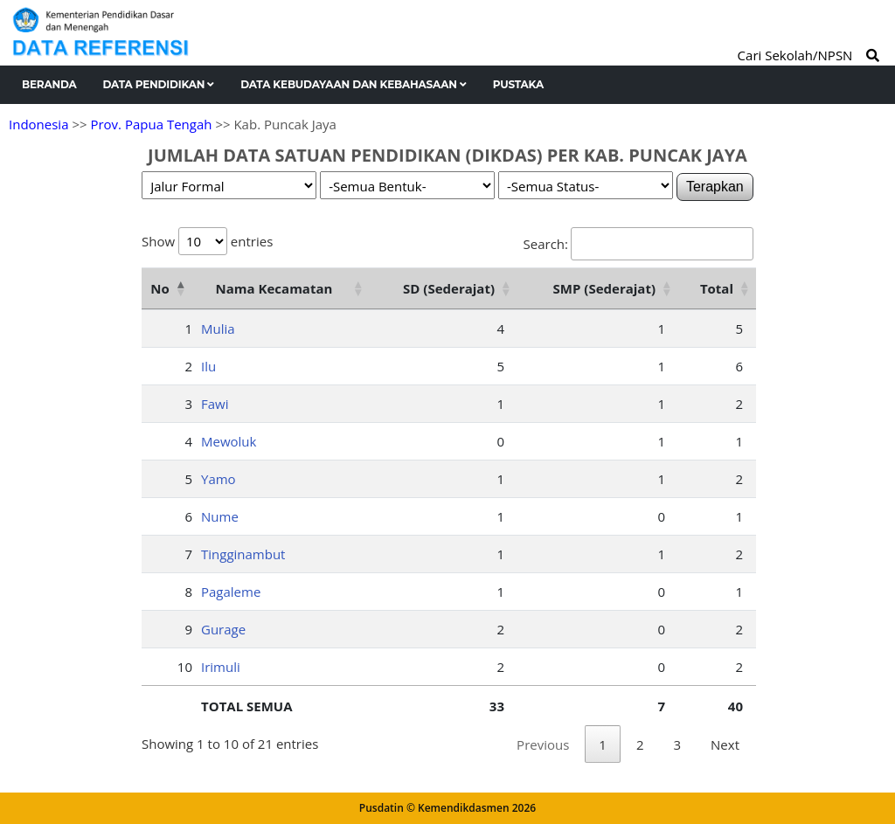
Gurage (223, 629)
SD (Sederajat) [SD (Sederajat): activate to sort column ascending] (449, 288)
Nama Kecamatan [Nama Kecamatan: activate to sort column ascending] (274, 288)
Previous (543, 744)
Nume (220, 516)
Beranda (49, 84)
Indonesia (38, 124)
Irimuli (220, 666)
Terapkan (715, 186)
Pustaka (518, 84)
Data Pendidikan (159, 84)
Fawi (215, 403)
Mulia (218, 328)
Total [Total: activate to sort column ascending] (716, 288)
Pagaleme (230, 591)
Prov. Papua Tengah (151, 124)
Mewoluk (228, 441)
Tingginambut (243, 554)
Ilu (208, 366)
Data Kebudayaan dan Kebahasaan (353, 84)
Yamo (218, 479)
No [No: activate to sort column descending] (159, 288)
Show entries (207, 241)
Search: (638, 243)
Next (725, 744)
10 (184, 666)
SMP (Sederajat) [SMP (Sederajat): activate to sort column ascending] (604, 288)
